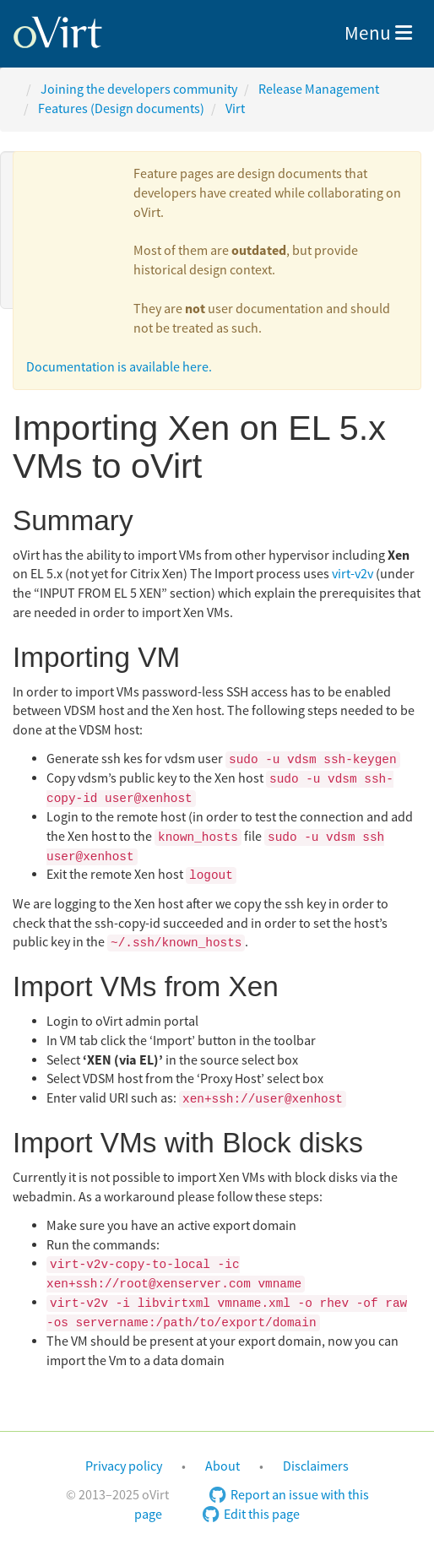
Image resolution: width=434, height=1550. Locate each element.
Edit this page (251, 1514)
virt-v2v (352, 574)
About (222, 1466)
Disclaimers (316, 1466)
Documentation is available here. (119, 367)
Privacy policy (123, 1466)
